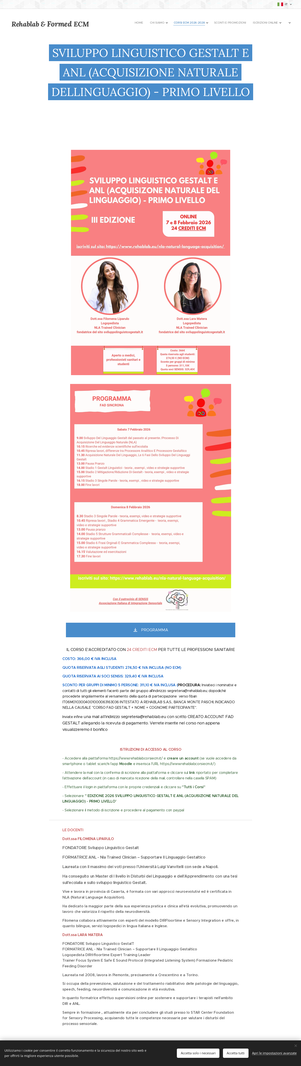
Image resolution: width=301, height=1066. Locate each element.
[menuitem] (230, 23)
